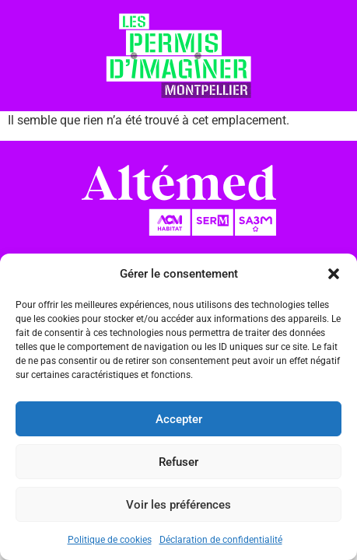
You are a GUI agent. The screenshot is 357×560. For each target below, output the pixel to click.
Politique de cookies (110, 539)
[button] (333, 274)
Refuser (178, 462)
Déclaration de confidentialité (220, 539)
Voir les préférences (178, 505)
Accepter (179, 419)
